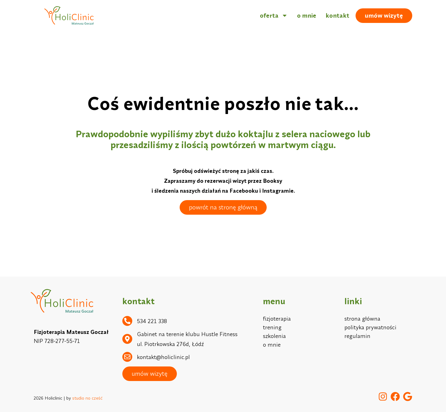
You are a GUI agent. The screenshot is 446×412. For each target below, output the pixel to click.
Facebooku (244, 190)
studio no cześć (87, 398)
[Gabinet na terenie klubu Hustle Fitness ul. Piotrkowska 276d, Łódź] (127, 339)
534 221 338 (152, 321)
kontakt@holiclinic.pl (163, 357)
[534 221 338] (127, 321)
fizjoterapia (277, 318)
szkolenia (274, 336)
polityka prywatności (370, 327)
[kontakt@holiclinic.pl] (127, 357)
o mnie (306, 15)
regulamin (357, 336)
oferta (274, 15)
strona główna (362, 318)
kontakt (337, 15)
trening (272, 327)
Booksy (272, 180)
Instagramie (278, 190)
